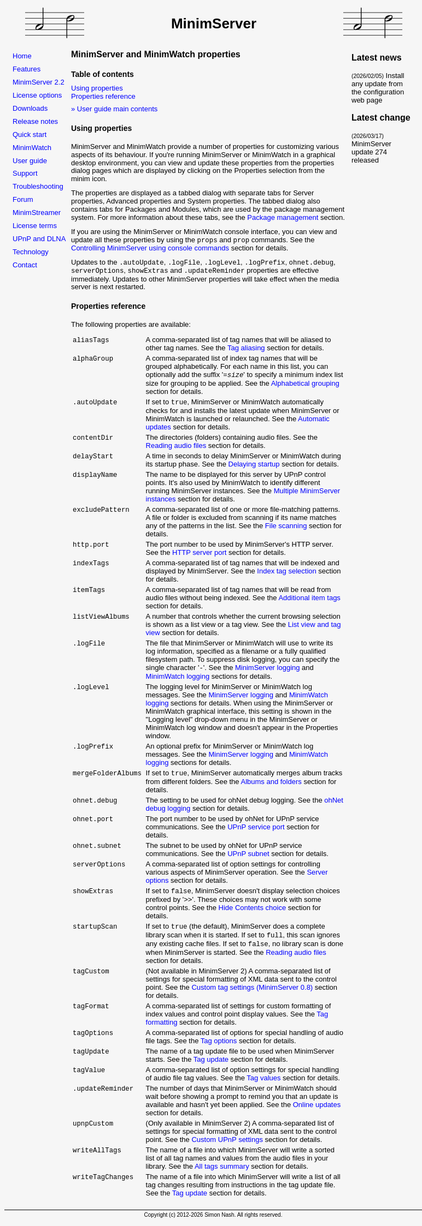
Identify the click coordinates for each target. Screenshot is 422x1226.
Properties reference (103, 96)
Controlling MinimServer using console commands (150, 248)
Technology (31, 252)
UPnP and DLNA (39, 239)
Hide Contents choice (252, 910)
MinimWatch (32, 147)
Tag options (219, 1044)
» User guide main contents (114, 109)
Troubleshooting (38, 186)
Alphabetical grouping (305, 383)
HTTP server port (199, 553)
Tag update (211, 1063)
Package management (282, 217)
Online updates (317, 1108)
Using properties (97, 88)
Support (25, 173)
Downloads (30, 108)
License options (37, 95)
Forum (23, 199)
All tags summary (222, 1170)
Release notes (35, 121)
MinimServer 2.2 (39, 82)
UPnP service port (256, 828)
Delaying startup (254, 465)
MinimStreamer (37, 212)
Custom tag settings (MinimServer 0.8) (252, 991)
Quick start (29, 134)
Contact (25, 265)
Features (26, 69)
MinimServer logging (267, 669)
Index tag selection (286, 571)
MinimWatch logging (178, 677)
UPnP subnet (248, 855)
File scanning (286, 526)
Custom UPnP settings (227, 1143)
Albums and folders (271, 783)
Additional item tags (309, 598)
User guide (30, 161)
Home (22, 56)
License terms (35, 226)
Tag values (263, 1082)
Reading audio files (176, 446)
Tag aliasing (246, 347)
